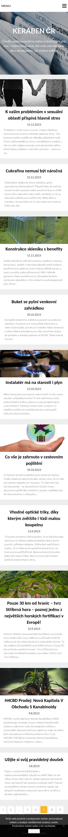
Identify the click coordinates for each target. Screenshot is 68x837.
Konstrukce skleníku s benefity (34, 249)
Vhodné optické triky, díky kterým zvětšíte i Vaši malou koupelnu (34, 518)
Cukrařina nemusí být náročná (34, 171)
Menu (6, 5)
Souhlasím (34, 831)
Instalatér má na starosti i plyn (34, 382)
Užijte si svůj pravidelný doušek (34, 759)
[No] (63, 826)
